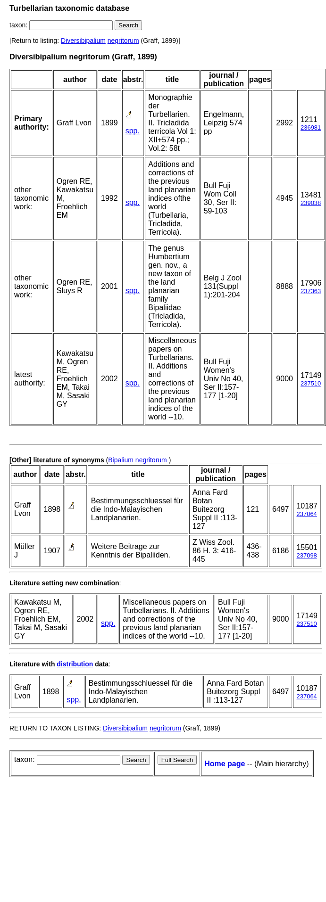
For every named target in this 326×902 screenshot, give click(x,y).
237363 (311, 291)
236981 (311, 127)
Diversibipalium (83, 40)
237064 (306, 513)
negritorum (123, 40)
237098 (306, 555)
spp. (132, 131)
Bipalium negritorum (137, 460)
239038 (311, 202)
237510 (311, 383)
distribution (75, 664)
